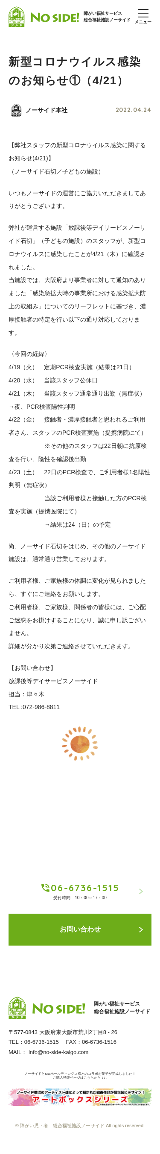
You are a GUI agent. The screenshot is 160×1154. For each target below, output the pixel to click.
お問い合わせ (101, 929)
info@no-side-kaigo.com (58, 1052)
